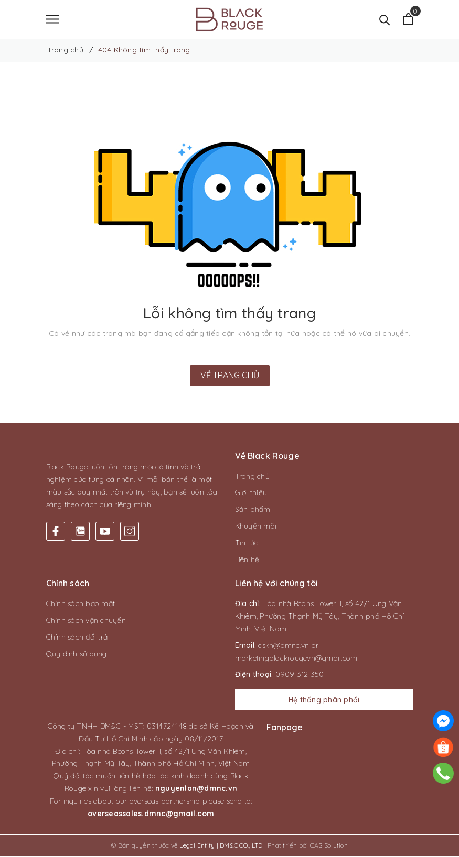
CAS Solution (329, 846)
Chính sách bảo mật (80, 604)
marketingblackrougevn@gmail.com (296, 658)
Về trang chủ (229, 375)
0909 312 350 (299, 675)
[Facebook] (55, 531)
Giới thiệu (251, 493)
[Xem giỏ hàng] (408, 20)
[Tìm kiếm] (384, 19)
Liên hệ (247, 560)
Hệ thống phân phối (324, 700)
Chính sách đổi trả (77, 637)
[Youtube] (104, 531)
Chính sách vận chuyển (86, 620)
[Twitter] (80, 531)
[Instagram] (129, 531)
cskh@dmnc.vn (283, 646)
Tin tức (247, 543)
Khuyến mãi (256, 526)
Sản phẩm (253, 509)
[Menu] (52, 19)
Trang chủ (252, 476)
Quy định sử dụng (76, 654)
